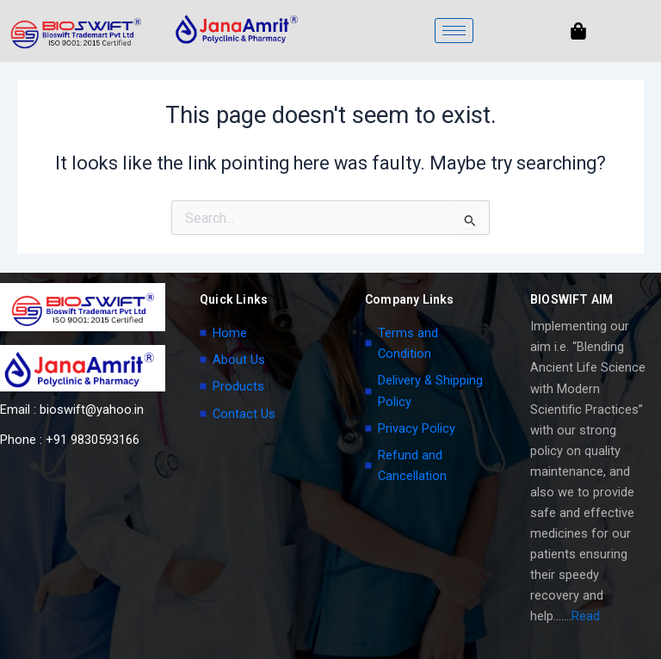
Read (585, 616)
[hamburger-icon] (454, 30)
